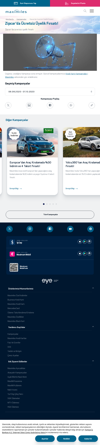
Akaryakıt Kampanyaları (17, 372)
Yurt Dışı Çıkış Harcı (15, 394)
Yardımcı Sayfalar (16, 327)
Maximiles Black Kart (16, 321)
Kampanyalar (13, 334)
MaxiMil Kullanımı (14, 385)
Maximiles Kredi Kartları (17, 338)
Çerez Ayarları (13, 355)
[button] (16, 11)
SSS (9, 347)
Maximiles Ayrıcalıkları (16, 368)
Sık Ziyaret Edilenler (17, 361)
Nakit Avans (12, 390)
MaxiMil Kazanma (15, 381)
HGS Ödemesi (13, 407)
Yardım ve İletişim (14, 351)
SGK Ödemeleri (14, 398)
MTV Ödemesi (13, 402)
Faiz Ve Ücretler (14, 342)
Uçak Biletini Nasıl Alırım (17, 377)
